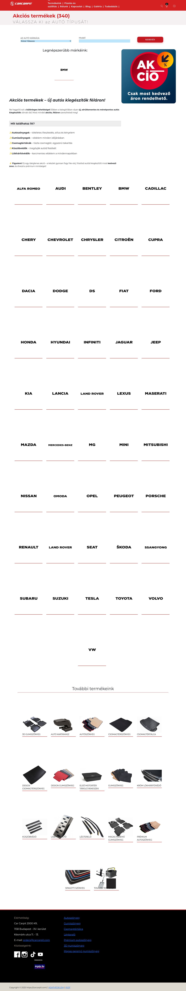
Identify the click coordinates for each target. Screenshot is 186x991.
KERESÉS (150, 40)
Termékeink (54, 3)
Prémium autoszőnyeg (77, 940)
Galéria (98, 6)
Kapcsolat (76, 6)
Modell (82, 38)
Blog (88, 6)
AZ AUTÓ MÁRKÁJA (30, 38)
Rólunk (64, 6)
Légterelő (69, 934)
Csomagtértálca (73, 929)
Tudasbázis (111, 6)
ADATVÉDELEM (56, 987)
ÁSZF (67, 987)
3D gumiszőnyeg (74, 945)
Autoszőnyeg (72, 917)
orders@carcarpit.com (36, 940)
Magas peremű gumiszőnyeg (81, 951)
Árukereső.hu (38, 960)
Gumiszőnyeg (72, 923)
